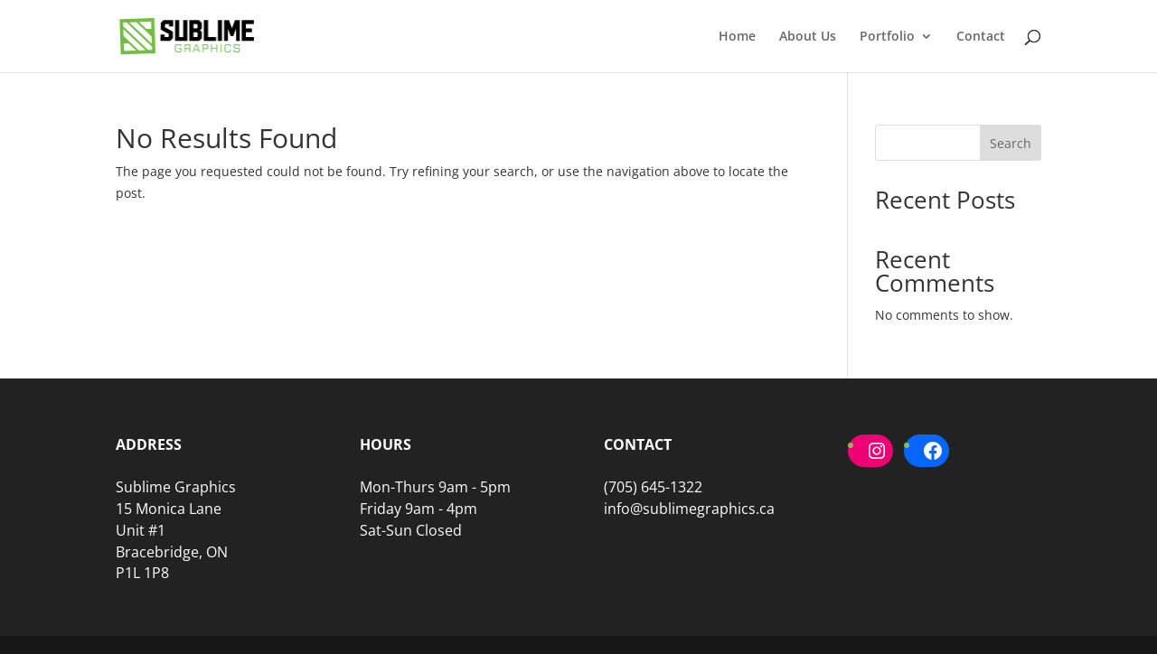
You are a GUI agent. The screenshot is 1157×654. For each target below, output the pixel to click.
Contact (980, 37)
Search (1010, 143)
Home (737, 37)
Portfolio (887, 37)
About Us (807, 37)
